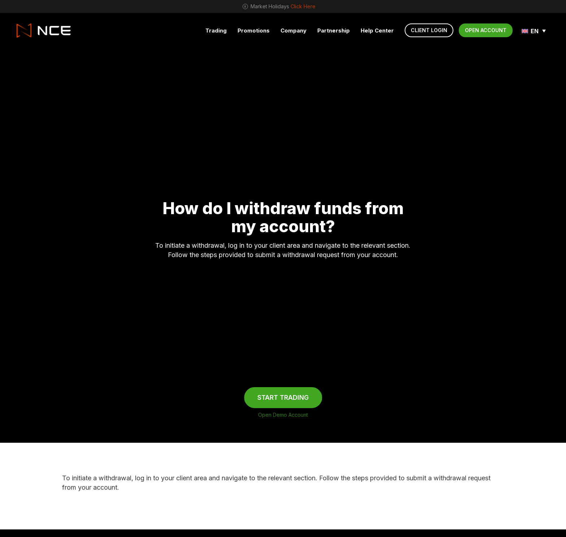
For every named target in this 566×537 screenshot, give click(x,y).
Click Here (303, 6)
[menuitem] (533, 31)
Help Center (377, 30)
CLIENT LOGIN (429, 30)
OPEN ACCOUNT (485, 30)
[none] (533, 31)
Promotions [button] (254, 30)
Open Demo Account (283, 415)
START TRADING (283, 397)
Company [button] (293, 30)
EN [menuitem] (535, 31)
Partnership (333, 30)
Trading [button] (216, 30)
